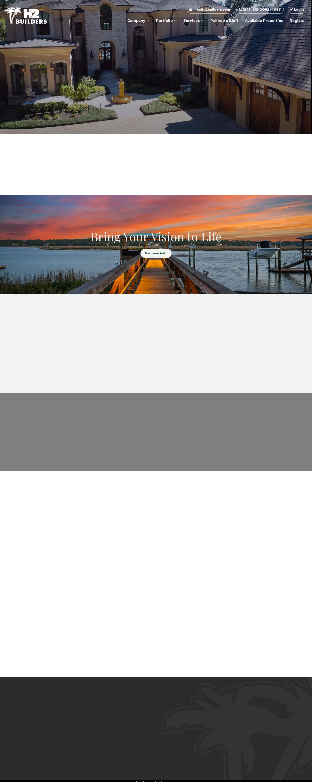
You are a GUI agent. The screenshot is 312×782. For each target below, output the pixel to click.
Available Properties (264, 20)
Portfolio (166, 20)
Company (138, 20)
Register (298, 20)
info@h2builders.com (209, 10)
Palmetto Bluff (224, 20)
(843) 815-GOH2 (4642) (260, 10)
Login (297, 10)
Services (193, 20)
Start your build (156, 254)
